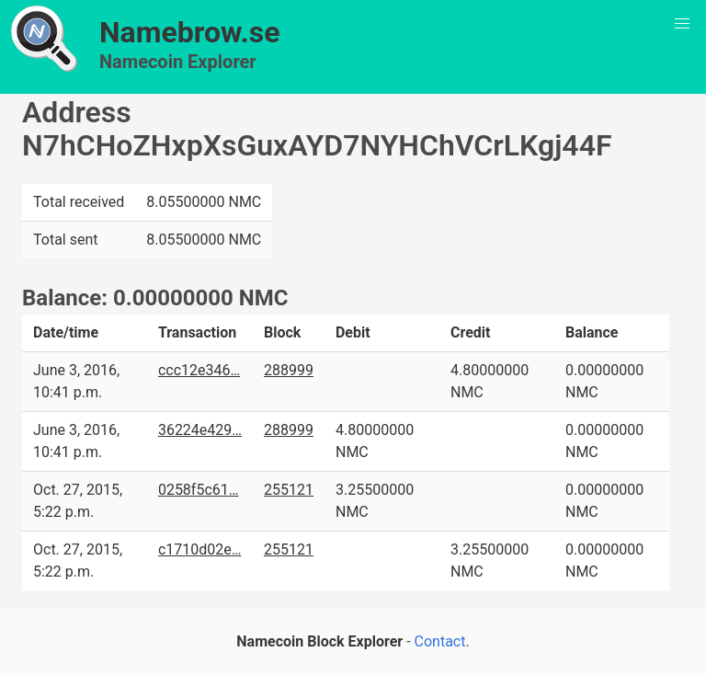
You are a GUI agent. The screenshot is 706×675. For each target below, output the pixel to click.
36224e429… (200, 430)
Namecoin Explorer (177, 62)
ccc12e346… (199, 370)
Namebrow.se (189, 32)
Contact (440, 641)
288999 (288, 370)
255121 (288, 489)
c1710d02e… (200, 549)
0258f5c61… (198, 489)
